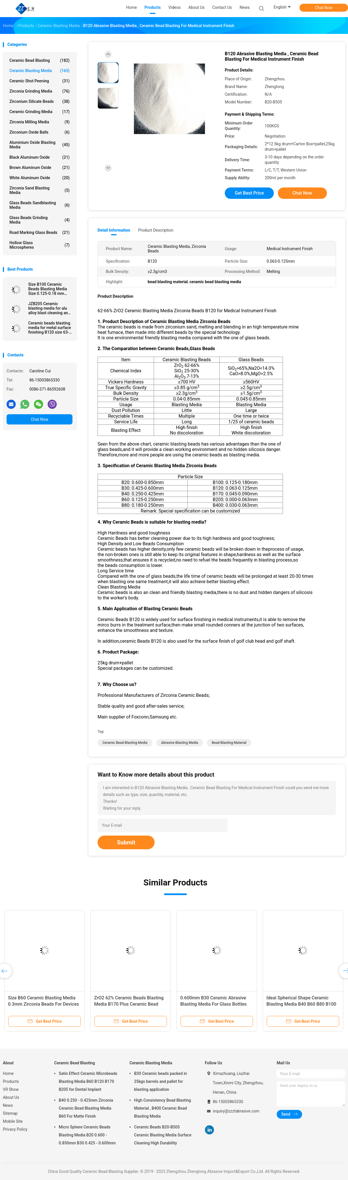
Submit (126, 842)
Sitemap (10, 1113)
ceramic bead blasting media (124, 743)
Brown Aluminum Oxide (39, 167)
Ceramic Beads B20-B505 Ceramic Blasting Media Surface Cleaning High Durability (162, 1135)
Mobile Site (13, 1121)
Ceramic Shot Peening (39, 81)
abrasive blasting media (179, 743)
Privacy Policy (15, 1129)
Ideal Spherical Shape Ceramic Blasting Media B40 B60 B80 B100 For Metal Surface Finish (301, 1004)
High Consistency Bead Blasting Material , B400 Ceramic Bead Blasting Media (162, 1108)
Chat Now (324, 7)
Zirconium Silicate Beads (39, 101)
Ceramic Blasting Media (39, 71)
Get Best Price (249, 193)
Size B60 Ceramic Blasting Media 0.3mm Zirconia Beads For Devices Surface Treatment (43, 1004)
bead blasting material (229, 743)
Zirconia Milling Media (39, 122)
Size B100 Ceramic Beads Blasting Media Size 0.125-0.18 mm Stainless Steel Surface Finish (49, 289)
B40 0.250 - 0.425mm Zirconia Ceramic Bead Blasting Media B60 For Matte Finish (86, 1108)
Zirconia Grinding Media (39, 91)
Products (11, 1081)
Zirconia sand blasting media (39, 190)
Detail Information (114, 230)
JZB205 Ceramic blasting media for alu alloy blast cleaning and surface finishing (49, 308)
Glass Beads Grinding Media (39, 219)
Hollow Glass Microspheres (39, 245)
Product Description (155, 230)
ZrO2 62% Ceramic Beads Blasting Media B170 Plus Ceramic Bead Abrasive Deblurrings (129, 1004)
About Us (11, 1097)
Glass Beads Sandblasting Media (39, 205)
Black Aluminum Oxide (39, 157)
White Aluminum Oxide (39, 178)
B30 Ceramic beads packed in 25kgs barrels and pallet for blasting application (160, 1081)
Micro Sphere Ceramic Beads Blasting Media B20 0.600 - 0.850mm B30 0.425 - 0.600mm (87, 1135)
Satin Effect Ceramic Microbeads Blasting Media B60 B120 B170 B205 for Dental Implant (88, 1081)
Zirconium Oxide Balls (39, 132)
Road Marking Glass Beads (39, 232)
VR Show (11, 1089)
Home (8, 1073)
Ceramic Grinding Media (39, 112)
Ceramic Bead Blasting (39, 60)
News (8, 1105)
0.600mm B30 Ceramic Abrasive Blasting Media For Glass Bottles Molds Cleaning (213, 1004)
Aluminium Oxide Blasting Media (39, 144)
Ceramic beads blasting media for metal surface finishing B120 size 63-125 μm (49, 327)
